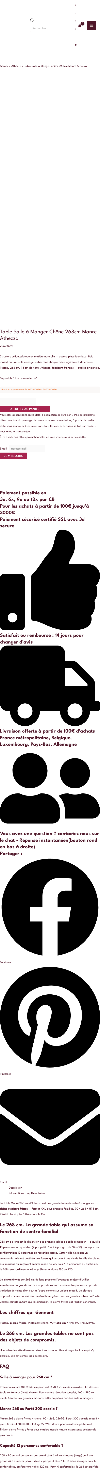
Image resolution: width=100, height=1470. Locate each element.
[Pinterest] (55, 1447)
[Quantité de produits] (18, 164)
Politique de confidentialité (50, 1286)
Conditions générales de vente (50, 1291)
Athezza (16, 66)
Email (4, 211)
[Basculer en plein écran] (13, 1462)
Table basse (50, 1336)
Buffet (50, 1325)
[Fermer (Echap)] (31, 1462)
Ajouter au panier (25, 171)
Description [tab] (15, 950)
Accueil (4, 66)
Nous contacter (50, 1274)
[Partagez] (22, 1462)
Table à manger (50, 1330)
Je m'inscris (13, 218)
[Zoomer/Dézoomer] (4, 1462)
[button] (50, 673)
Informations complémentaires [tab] (27, 955)
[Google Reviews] (64, 1447)
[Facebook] (35, 1447)
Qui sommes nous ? (50, 1280)
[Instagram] (45, 1447)
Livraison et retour (50, 1297)
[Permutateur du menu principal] (91, 25)
